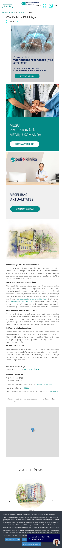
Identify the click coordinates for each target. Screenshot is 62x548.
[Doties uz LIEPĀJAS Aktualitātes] (32, 185)
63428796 (48, 384)
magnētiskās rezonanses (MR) (22, 301)
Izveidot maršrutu (31, 369)
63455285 (25, 388)
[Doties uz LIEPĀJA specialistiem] (32, 117)
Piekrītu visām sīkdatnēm (12, 539)
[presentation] (9, 500)
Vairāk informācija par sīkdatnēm (31, 544)
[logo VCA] (31, 3)
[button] (32, 53)
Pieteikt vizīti (8, 6)
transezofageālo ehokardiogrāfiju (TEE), (32, 299)
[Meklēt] (51, 6)
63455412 (54, 391)
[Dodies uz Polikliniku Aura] (31, 493)
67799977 (40, 384)
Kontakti (12, 21)
